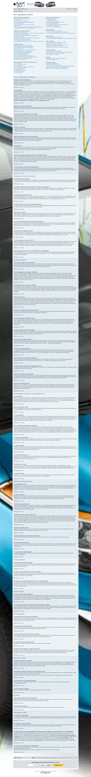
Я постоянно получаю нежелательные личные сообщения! (57, 32)
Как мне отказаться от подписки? (52, 54)
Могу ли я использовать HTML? (20, 64)
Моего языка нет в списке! (19, 36)
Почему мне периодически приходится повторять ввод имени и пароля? (28, 26)
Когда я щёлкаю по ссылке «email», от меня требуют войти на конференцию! (29, 41)
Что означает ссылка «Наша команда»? (54, 26)
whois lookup (35, 734)
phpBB (58, 216)
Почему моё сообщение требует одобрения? (22, 58)
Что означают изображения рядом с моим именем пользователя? (26, 37)
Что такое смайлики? (18, 65)
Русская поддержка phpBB (45, 772)
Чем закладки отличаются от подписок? (54, 50)
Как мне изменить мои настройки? (20, 32)
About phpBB (72, 717)
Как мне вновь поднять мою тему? (20, 59)
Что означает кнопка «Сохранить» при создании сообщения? (26, 56)
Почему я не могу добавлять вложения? (22, 53)
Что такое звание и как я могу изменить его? (22, 40)
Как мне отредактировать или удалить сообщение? (24, 46)
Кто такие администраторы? (51, 18)
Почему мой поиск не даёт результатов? (54, 43)
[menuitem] (20, 9)
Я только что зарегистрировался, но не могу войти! (24, 22)
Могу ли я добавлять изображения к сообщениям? (24, 66)
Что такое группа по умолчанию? (52, 25)
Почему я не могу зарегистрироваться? (21, 21)
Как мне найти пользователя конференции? (54, 45)
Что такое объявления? (18, 69)
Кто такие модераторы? (50, 19)
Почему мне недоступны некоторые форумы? (23, 52)
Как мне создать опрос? (18, 48)
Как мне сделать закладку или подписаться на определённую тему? (59, 52)
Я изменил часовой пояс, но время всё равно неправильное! (26, 35)
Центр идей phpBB (22, 726)
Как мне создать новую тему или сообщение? (23, 45)
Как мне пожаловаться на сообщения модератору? (24, 55)
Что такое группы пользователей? (52, 21)
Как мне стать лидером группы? (52, 23)
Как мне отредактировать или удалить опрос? (23, 51)
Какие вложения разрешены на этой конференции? (56, 58)
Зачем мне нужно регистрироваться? (21, 18)
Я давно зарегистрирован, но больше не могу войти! (24, 24)
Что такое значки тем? (18, 72)
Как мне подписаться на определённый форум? (55, 53)
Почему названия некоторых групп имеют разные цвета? (57, 24)
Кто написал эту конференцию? (52, 63)
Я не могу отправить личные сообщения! (54, 30)
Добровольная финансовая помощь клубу (45, 762)
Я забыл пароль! (17, 25)
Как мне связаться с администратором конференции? (56, 68)
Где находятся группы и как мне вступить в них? (55, 22)
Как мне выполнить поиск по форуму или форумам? (56, 42)
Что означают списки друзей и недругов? (54, 37)
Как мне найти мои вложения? (52, 59)
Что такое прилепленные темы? (20, 70)
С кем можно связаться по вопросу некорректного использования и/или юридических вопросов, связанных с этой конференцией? (60, 66)
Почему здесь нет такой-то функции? (53, 64)
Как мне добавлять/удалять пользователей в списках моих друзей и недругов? (61, 38)
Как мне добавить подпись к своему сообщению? (23, 47)
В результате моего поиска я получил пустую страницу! (57, 44)
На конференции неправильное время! (21, 34)
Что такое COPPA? (17, 19)
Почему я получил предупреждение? (21, 54)
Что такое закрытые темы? (19, 71)
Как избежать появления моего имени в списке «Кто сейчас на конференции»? (29, 33)
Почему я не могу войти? (19, 23)
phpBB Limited (53, 716)
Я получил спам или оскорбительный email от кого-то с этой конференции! (60, 33)
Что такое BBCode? (18, 63)
